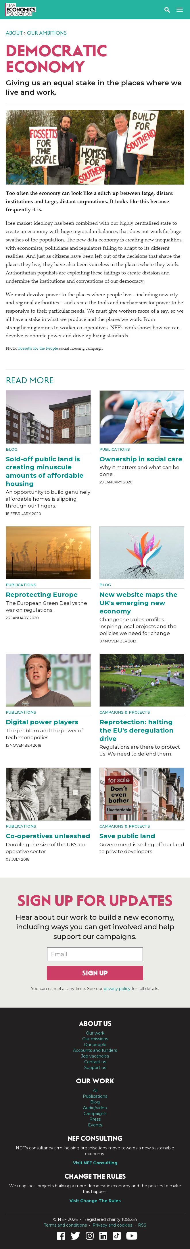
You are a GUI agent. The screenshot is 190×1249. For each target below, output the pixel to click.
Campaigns (95, 1113)
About (14, 33)
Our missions (95, 1038)
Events (95, 1125)
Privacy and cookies (112, 1225)
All (95, 1090)
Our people (95, 1044)
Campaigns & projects (124, 712)
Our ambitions (47, 33)
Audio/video (95, 1107)
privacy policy (117, 988)
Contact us (95, 1061)
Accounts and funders (95, 1050)
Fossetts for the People (38, 349)
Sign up (95, 973)
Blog (11, 449)
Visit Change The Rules (95, 1200)
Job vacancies (95, 1056)
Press (95, 1119)
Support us (95, 1067)
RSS (142, 1225)
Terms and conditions (65, 1225)
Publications (114, 449)
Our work (95, 1033)
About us (95, 1023)
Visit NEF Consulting (95, 1162)
